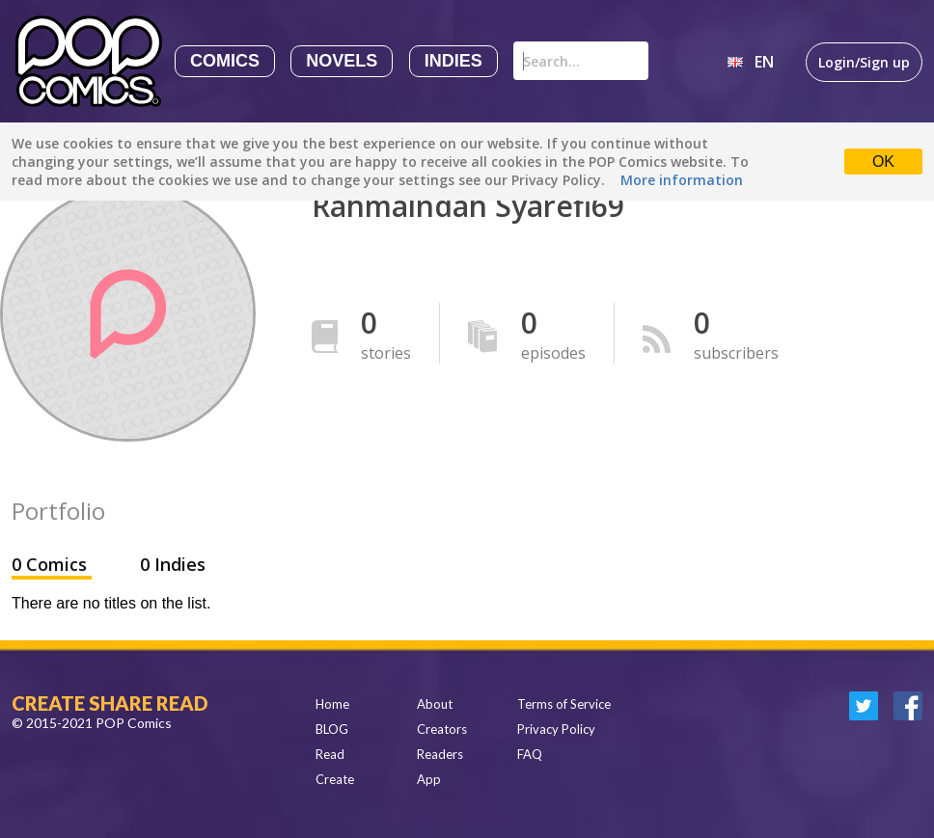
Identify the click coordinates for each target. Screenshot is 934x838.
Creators (442, 729)
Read (330, 754)
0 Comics (52, 564)
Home (332, 704)
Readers (440, 754)
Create (335, 779)
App (429, 779)
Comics (225, 60)
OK (883, 161)
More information (681, 180)
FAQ (529, 754)
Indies (453, 60)
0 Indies (173, 564)
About (435, 704)
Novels (341, 60)
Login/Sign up (864, 62)
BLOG (332, 729)
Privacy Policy (556, 729)
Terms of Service (564, 704)
